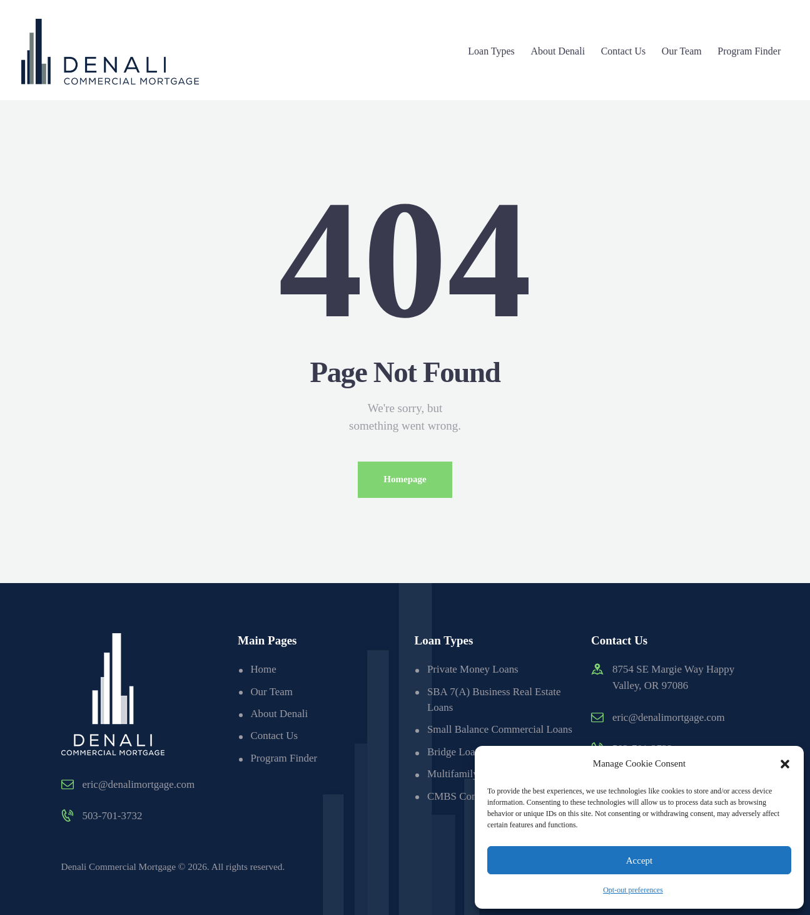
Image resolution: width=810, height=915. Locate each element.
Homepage (404, 480)
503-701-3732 (113, 816)
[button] (785, 764)
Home (263, 670)
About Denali (279, 714)
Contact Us (274, 736)
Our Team (271, 692)
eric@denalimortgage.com (139, 784)
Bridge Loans (456, 768)
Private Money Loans (473, 670)
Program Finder (283, 758)
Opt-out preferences (633, 890)
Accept (639, 861)
